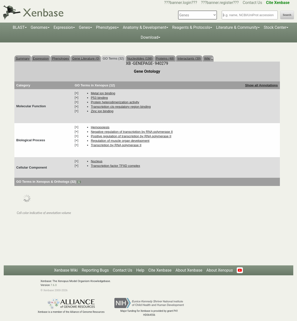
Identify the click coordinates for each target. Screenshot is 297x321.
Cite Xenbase (160, 270)
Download (149, 37)
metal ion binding (103, 93)
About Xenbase (188, 270)
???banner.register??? (220, 2)
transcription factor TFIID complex (115, 166)
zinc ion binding (102, 111)
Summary (23, 58)
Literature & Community (237, 27)
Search (287, 15)
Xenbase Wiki (66, 270)
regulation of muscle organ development (120, 141)
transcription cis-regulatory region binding (121, 106)
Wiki (208, 58)
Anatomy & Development (144, 27)
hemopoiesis (100, 127)
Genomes (39, 27)
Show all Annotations (261, 85)
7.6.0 (54, 285)
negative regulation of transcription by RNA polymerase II (132, 132)
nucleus (96, 161)
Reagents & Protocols (191, 27)
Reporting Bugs (95, 270)
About (219, 270)
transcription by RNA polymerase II (116, 145)
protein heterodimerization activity (115, 102)
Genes (84, 27)
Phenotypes (106, 27)
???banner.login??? (180, 2)
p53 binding (99, 98)
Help (140, 270)
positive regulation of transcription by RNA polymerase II (131, 136)
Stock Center (275, 27)
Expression (63, 27)
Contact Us (252, 2)
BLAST (19, 27)
